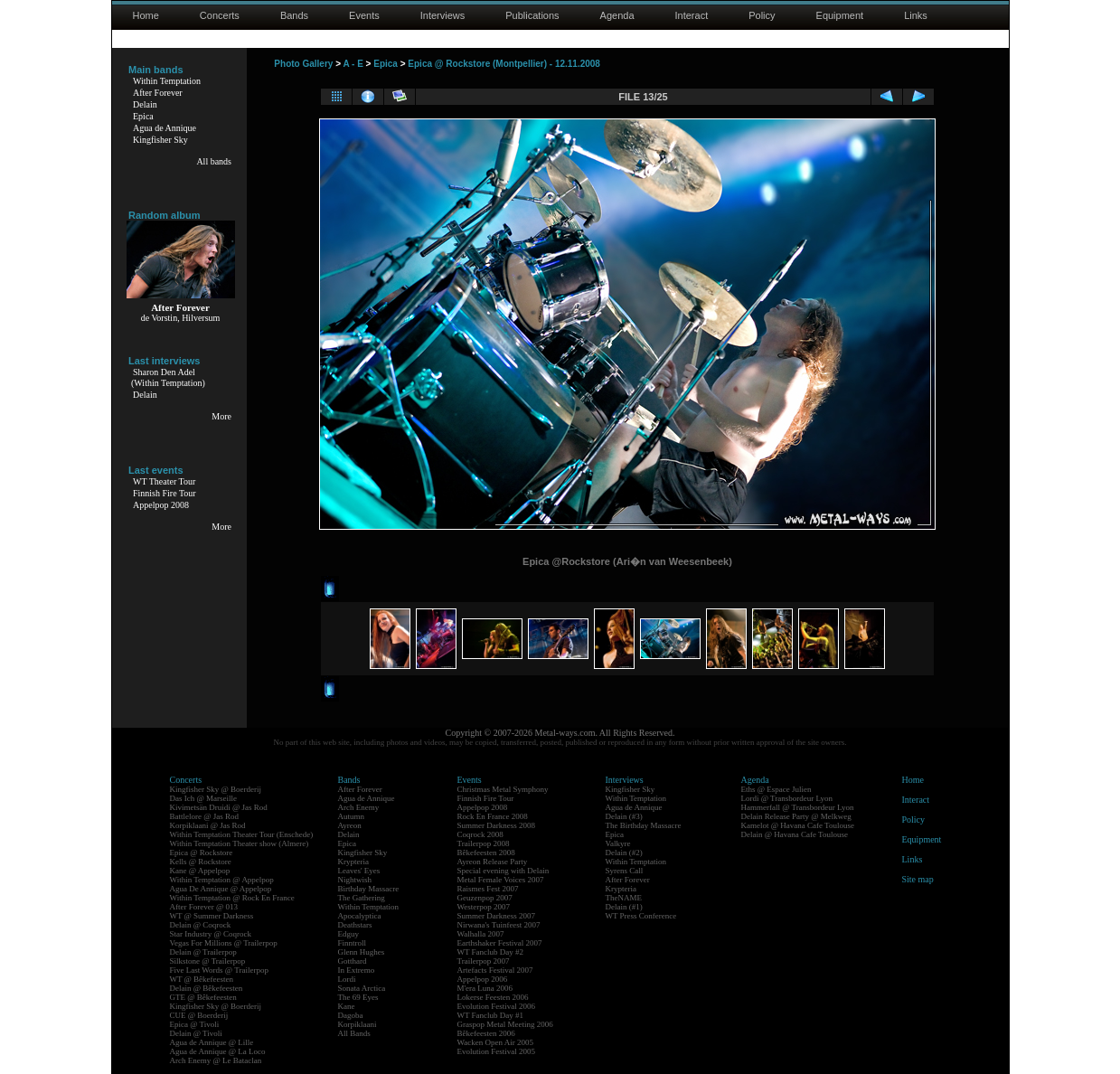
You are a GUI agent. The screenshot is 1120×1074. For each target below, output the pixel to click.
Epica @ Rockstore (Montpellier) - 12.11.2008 (504, 64)
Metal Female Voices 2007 (500, 879)
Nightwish (355, 879)
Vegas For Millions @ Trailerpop (224, 942)
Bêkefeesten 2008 (486, 852)
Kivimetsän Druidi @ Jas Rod (219, 807)
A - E (352, 64)
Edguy (349, 933)
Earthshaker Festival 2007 (499, 942)
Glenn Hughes (361, 951)
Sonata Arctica (362, 988)
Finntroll (352, 942)
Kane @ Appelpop (200, 870)
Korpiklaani (357, 1024)
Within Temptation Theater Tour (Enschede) (242, 834)
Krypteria (353, 861)
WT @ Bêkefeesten (202, 979)
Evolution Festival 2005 (496, 1051)
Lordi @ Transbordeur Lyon (787, 798)
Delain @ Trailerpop (203, 951)
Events (364, 15)
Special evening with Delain (503, 870)
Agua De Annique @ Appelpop (221, 888)
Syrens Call (625, 870)
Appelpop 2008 (161, 505)
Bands (294, 15)
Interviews (443, 15)
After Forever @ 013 (204, 906)
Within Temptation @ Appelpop (222, 879)
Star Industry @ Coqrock (211, 933)
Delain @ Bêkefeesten (206, 988)
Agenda (617, 15)
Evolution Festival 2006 (496, 1006)
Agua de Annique (164, 128)
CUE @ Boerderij (199, 1015)
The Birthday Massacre (644, 825)
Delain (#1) (624, 906)
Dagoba (350, 1015)
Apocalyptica (359, 915)
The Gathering (361, 897)
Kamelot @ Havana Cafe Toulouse (797, 825)
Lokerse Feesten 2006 (493, 997)
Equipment (840, 15)
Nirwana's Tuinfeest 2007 (499, 924)
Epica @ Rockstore (201, 852)
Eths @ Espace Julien (776, 789)
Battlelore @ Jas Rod (205, 816)
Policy (761, 15)
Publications (532, 15)
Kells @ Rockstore (200, 861)
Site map (918, 879)
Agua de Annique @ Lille (212, 1042)
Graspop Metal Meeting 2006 (505, 1024)
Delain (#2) (624, 852)
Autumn (351, 816)
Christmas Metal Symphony (503, 789)
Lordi (347, 979)
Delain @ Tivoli (196, 1033)
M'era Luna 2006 (485, 988)
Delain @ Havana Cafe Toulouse (794, 834)
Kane (346, 1006)
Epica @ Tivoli (195, 1024)
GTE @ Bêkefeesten (203, 997)
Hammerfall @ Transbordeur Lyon (797, 807)
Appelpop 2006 (482, 979)
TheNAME (624, 897)
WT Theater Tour (164, 481)
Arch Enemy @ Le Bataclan (216, 1060)
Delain (145, 104)
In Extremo (356, 970)
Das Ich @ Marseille (204, 798)
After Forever (158, 93)
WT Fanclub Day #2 (490, 951)
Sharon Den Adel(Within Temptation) (168, 377)
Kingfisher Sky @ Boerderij (216, 789)
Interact (692, 15)
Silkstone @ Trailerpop (208, 961)
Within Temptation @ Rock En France (232, 897)
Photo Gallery (303, 64)
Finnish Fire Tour (164, 493)
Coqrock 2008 (480, 834)
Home (146, 15)
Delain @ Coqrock (200, 924)
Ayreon (350, 825)
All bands (213, 161)
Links (915, 15)
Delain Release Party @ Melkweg (796, 816)
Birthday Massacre (369, 888)
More (221, 416)
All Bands (354, 1033)
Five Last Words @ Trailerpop (219, 970)
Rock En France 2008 (492, 816)
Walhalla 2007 (480, 933)
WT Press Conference (641, 915)
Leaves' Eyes (359, 870)
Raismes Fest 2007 (488, 888)
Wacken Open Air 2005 (495, 1042)
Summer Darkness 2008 (496, 825)
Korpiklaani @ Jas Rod (208, 825)
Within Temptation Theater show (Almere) (239, 843)
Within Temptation (167, 81)
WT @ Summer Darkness (212, 915)
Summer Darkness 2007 (496, 915)
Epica (143, 116)
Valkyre (618, 843)
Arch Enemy (359, 807)
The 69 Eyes (358, 997)
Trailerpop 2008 (483, 843)
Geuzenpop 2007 (485, 897)
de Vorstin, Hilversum (181, 318)
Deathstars (355, 924)
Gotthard (352, 961)
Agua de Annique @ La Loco (218, 1051)
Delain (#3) (624, 816)
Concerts (220, 15)
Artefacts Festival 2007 (495, 970)
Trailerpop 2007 (483, 961)
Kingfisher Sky (160, 140)
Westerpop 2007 (484, 906)
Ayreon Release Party (492, 861)
